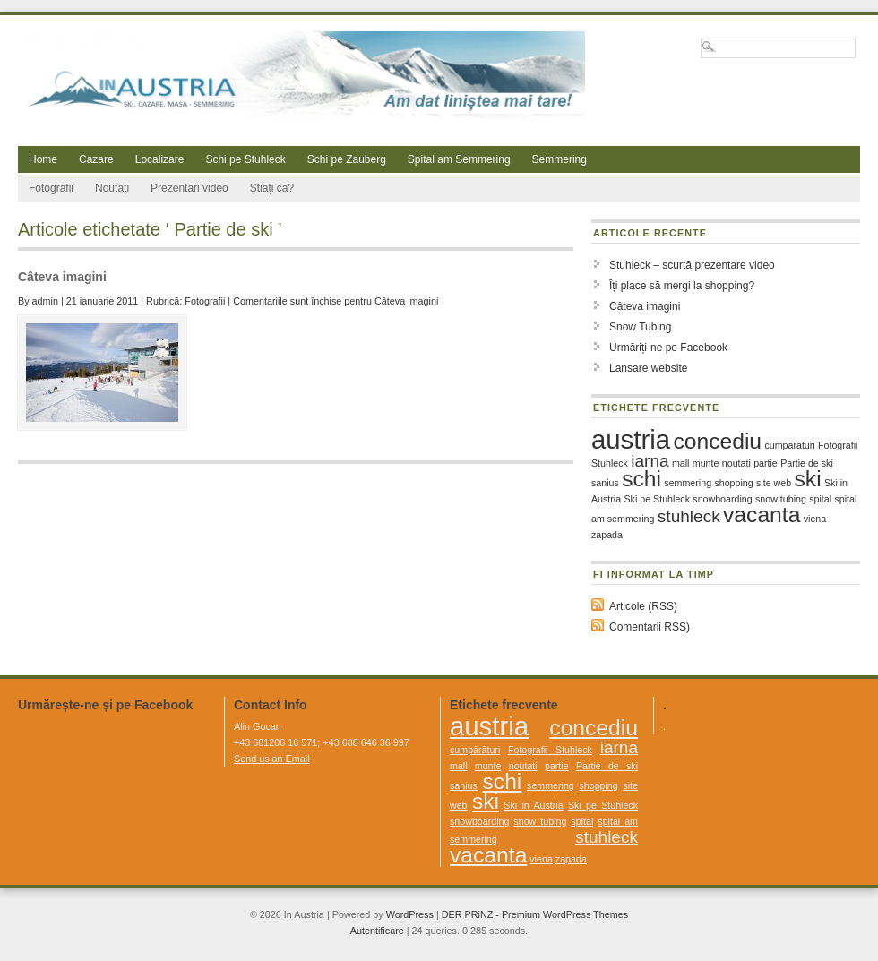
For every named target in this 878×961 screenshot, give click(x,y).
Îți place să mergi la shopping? (681, 285)
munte (706, 463)
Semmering (559, 159)
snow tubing (780, 498)
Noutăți (112, 188)
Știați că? (272, 188)
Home (43, 159)
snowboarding (722, 498)
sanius (605, 482)
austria (630, 439)
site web (773, 482)
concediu (717, 441)
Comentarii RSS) (649, 627)
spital (820, 498)
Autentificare (377, 930)
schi (641, 479)
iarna (649, 460)
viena (815, 518)
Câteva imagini (62, 277)
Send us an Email (272, 758)
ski (807, 479)
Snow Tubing (640, 327)
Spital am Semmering (459, 159)
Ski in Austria (533, 805)
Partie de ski (806, 463)
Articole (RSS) (643, 606)
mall (681, 463)
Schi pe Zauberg (346, 159)
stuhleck (689, 516)
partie (765, 463)
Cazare (96, 159)
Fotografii (51, 188)
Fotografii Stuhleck (550, 749)
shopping (733, 482)
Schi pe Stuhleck (245, 159)
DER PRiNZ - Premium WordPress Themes (535, 914)
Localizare (160, 159)
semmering (687, 482)
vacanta (761, 514)
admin (45, 301)
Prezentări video (189, 188)
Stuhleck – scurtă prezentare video (692, 265)
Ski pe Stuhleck (657, 498)
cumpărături (789, 445)
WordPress (410, 914)
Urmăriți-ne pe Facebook (668, 347)
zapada (607, 534)
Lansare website (648, 368)
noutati (736, 463)
